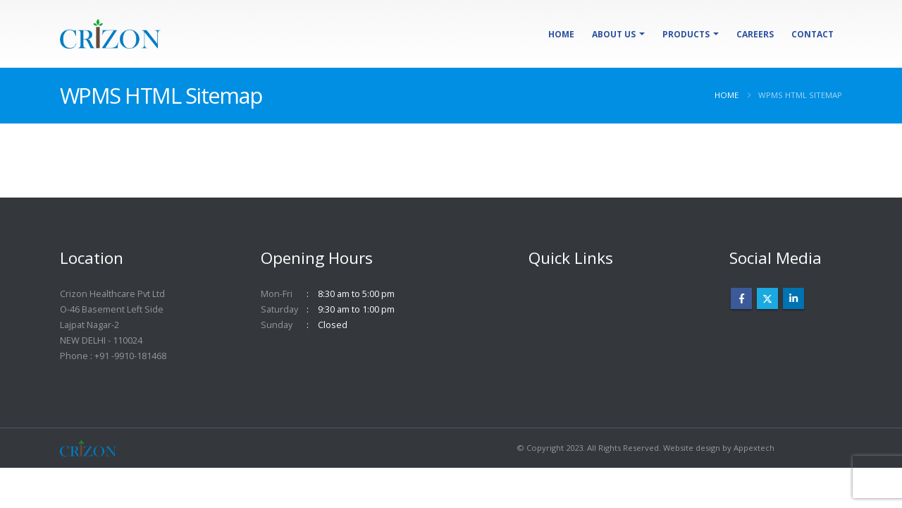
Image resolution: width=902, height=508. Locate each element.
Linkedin (793, 298)
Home (561, 34)
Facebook (741, 298)
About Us (614, 34)
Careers (755, 34)
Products (686, 34)
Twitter (767, 298)
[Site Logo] (110, 34)
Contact (812, 34)
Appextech (754, 447)
